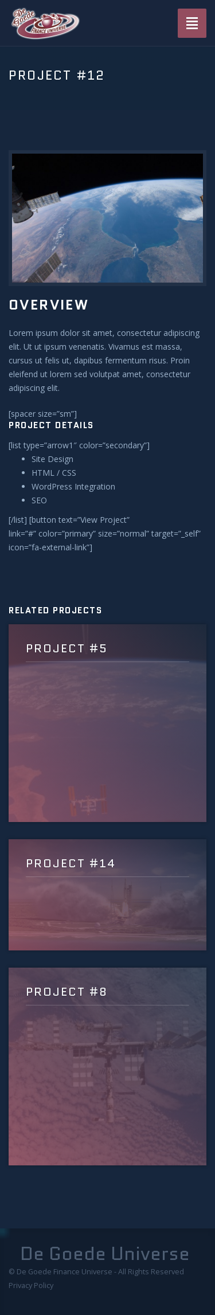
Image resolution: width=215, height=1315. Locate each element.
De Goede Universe (105, 1254)
